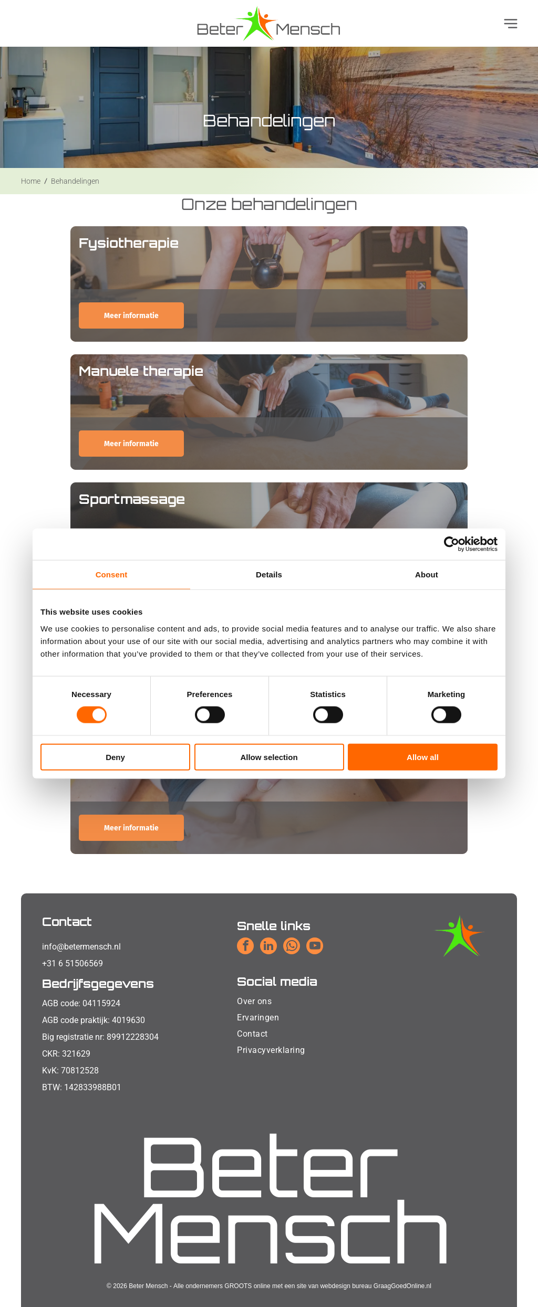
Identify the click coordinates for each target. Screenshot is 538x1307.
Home (30, 181)
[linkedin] (268, 947)
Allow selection (268, 756)
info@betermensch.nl (81, 947)
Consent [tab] (112, 574)
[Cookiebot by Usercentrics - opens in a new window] (452, 544)
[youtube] (314, 947)
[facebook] (245, 947)
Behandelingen (75, 181)
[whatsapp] (291, 947)
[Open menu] (511, 23)
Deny (115, 756)
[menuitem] (271, 1001)
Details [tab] (269, 574)
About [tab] (426, 574)
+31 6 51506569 (72, 963)
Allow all (423, 756)
